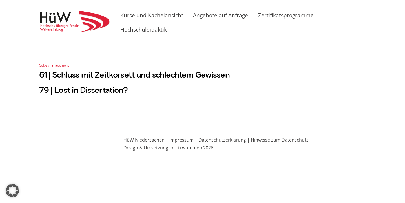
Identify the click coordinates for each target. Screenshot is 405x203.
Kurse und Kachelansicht (151, 15)
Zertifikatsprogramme (286, 15)
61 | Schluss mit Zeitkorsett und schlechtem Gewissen (134, 76)
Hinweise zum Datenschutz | (281, 140)
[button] (12, 190)
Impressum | (183, 140)
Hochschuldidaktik (143, 29)
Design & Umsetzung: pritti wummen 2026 (168, 148)
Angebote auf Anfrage (220, 15)
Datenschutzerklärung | (223, 140)
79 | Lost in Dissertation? (83, 91)
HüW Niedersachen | (146, 140)
